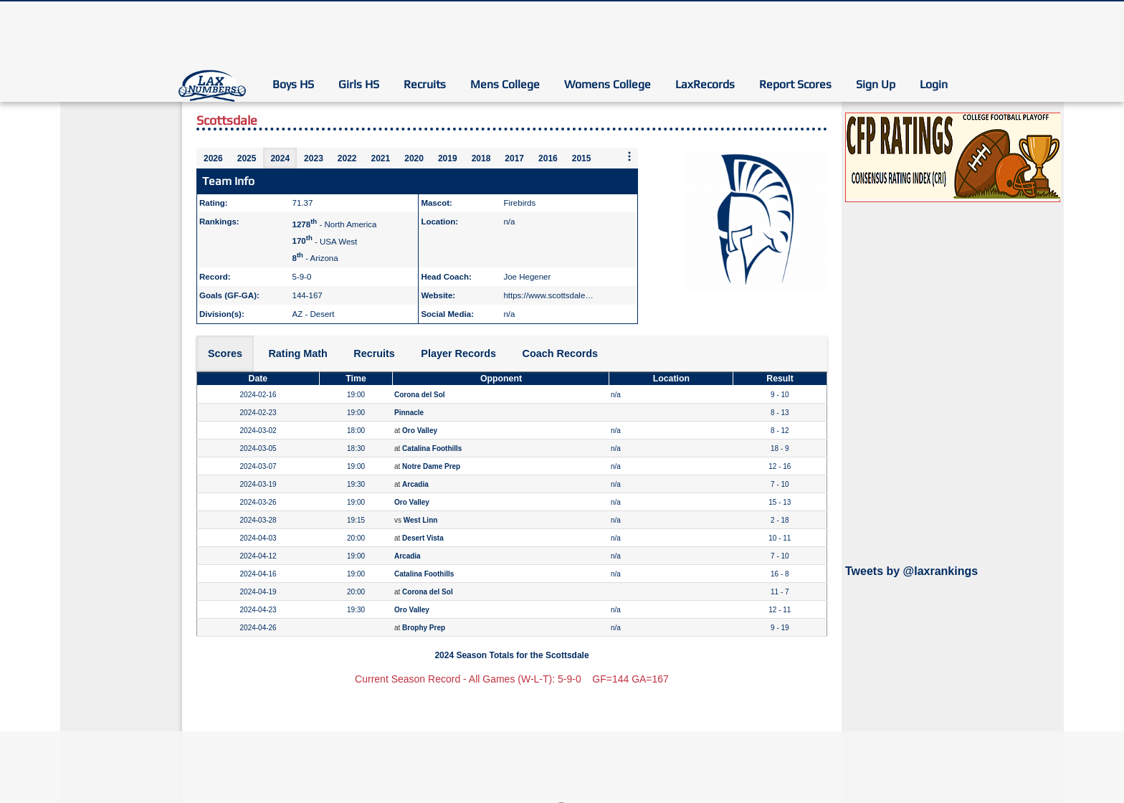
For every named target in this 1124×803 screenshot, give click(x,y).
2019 (447, 158)
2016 (548, 158)
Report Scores (795, 84)
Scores (225, 353)
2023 (313, 158)
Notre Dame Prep (431, 466)
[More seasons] (629, 157)
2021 (381, 158)
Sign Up (875, 84)
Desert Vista (423, 538)
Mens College (505, 84)
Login (934, 84)
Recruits (425, 84)
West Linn (421, 520)
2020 (414, 158)
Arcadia (415, 484)
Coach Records (561, 353)
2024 (280, 158)
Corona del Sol (419, 395)
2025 (247, 158)
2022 (347, 158)
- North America (334, 224)
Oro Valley (419, 430)
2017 (514, 158)
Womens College (607, 84)
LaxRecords (705, 84)
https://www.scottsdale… (548, 295)
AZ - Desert (313, 314)
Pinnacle (409, 413)
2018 (481, 158)
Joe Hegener (527, 276)
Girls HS (358, 84)
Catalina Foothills (432, 448)
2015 (581, 158)
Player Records (458, 353)
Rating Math (297, 353)
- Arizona (315, 258)
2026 (213, 158)
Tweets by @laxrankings (911, 571)
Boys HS (293, 84)
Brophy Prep (423, 628)
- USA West (325, 241)
